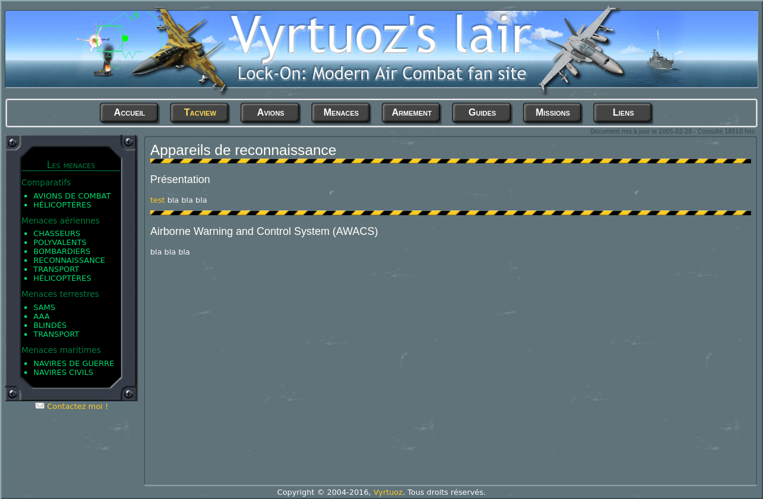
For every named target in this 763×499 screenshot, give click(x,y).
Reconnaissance (69, 260)
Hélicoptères (62, 204)
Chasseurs (56, 233)
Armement (412, 112)
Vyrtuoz (387, 492)
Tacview (200, 112)
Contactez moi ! (77, 406)
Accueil (129, 112)
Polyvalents (59, 242)
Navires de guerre (73, 363)
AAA (41, 316)
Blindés (50, 325)
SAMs (44, 307)
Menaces (341, 112)
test (157, 200)
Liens (623, 112)
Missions (552, 112)
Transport (56, 269)
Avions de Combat (72, 195)
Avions (270, 112)
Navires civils (63, 372)
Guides (482, 112)
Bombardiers (62, 251)
